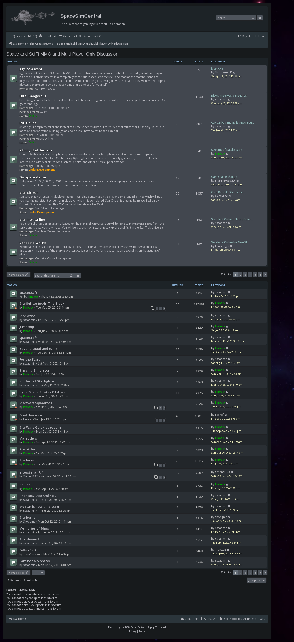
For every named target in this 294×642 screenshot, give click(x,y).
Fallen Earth (29, 550)
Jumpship (26, 326)
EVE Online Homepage (49, 135)
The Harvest (29, 539)
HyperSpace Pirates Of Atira (42, 392)
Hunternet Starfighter (37, 381)
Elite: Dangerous (32, 96)
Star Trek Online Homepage (53, 231)
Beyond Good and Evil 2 (38, 348)
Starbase (26, 460)
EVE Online (28, 123)
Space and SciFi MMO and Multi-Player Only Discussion (62, 53)
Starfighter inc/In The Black (41, 303)
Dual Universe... (31, 415)
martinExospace (225, 180)
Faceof (27, 419)
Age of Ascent (30, 69)
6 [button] (260, 274)
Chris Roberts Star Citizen (227, 192)
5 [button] (255, 274)
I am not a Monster (34, 561)
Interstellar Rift (32, 472)
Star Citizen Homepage (49, 208)
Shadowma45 (224, 72)
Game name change (224, 177)
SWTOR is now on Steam (39, 506)
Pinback (220, 154)
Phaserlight (222, 246)
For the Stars (29, 359)
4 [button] (250, 274)
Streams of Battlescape (226, 150)
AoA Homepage (45, 88)
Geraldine (221, 196)
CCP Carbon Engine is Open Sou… (232, 122)
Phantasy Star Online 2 (37, 495)
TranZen (28, 554)
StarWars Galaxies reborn (40, 427)
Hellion (24, 484)
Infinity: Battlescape (35, 150)
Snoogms (29, 521)
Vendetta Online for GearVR (229, 242)
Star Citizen (28, 192)
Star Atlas (27, 316)
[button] (265, 274)
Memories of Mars (34, 528)
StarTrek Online (32, 219)
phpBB (124, 627)
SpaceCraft (28, 337)
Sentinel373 (30, 476)
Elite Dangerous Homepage (52, 108)
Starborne (27, 517)
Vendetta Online (32, 242)
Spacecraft (28, 292)
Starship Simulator (34, 370)
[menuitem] (32, 36)
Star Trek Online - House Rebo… (232, 219)
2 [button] (240, 274)
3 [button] (245, 274)
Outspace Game (32, 177)
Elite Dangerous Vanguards (229, 95)
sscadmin (221, 99)
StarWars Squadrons (35, 403)
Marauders (28, 438)
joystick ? (217, 69)
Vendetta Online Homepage (53, 258)
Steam (43, 112)
